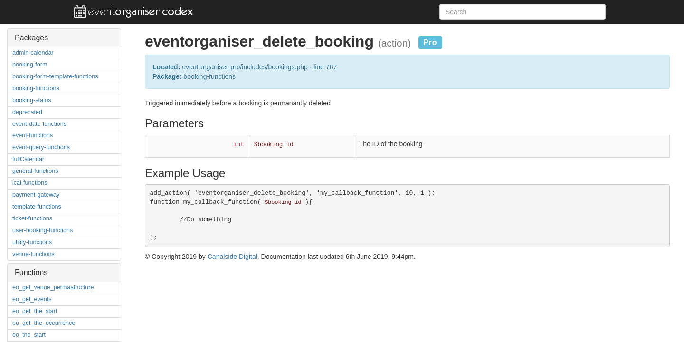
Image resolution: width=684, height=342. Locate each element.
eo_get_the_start (34, 311)
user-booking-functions (42, 230)
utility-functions (32, 242)
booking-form (30, 64)
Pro (430, 42)
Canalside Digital (232, 256)
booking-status (31, 100)
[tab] (64, 38)
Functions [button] (31, 272)
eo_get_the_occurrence (43, 323)
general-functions (35, 171)
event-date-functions (39, 124)
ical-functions (30, 183)
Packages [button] (31, 38)
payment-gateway (35, 194)
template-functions (36, 206)
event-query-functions (41, 147)
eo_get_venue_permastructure (53, 287)
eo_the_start (29, 335)
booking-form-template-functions (55, 76)
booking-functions (35, 88)
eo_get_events (32, 299)
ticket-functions (32, 218)
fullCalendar (28, 159)
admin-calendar (33, 52)
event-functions (32, 135)
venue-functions (33, 254)
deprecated (27, 112)
